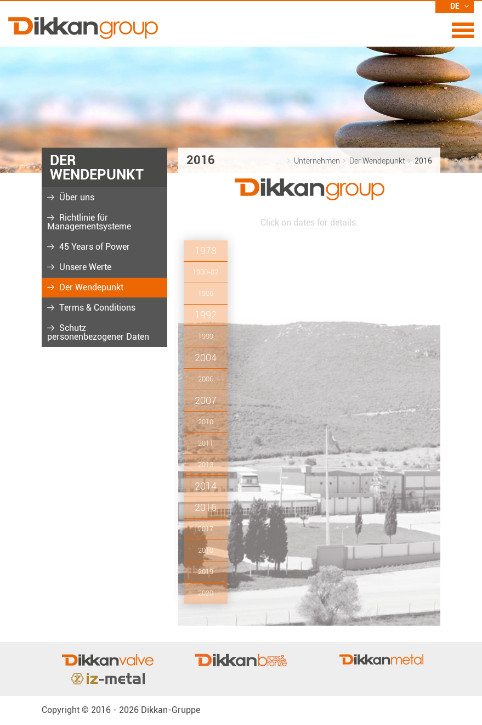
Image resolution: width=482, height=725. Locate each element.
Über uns (75, 197)
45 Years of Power (93, 246)
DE (459, 6)
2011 (205, 443)
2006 (205, 379)
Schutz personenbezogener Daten (98, 332)
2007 (206, 400)
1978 (206, 250)
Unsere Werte (84, 267)
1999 (205, 336)
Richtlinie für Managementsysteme (89, 222)
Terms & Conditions (96, 307)
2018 (205, 550)
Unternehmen (317, 160)
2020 (205, 593)
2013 (205, 464)
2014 (206, 486)
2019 (205, 571)
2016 (206, 507)
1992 (206, 315)
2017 (205, 529)
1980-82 (205, 272)
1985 (205, 293)
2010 (205, 422)
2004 (206, 357)
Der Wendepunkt (90, 287)
